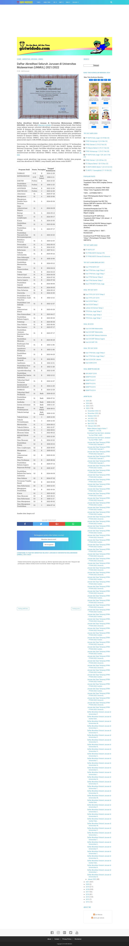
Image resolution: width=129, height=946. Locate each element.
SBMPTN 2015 (90, 387)
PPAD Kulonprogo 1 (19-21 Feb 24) (97, 151)
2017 (88, 892)
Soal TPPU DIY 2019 (92, 298)
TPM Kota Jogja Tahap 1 (93, 318)
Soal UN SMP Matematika (94, 332)
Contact (56, 939)
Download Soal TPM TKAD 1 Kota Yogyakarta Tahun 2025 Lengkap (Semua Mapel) (98, 183)
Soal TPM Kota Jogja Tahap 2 (95, 270)
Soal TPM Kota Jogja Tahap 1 (95, 274)
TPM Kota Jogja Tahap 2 (93, 315)
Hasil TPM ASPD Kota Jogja (94, 284)
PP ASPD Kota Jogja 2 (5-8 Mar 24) (97, 138)
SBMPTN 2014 (90, 390)
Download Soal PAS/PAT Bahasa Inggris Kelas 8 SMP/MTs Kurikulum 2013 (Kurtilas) (97, 225)
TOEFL (39, 2)
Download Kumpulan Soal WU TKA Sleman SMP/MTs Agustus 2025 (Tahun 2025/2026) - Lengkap (97, 203)
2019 (88, 887)
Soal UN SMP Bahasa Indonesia (96, 335)
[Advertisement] (64, 22)
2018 (88, 889)
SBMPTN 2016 (90, 384)
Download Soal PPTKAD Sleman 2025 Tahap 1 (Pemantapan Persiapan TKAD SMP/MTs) (97, 238)
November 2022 (93, 413)
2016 (88, 894)
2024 (88, 403)
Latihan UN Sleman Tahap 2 (94, 308)
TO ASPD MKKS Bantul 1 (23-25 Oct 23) (98, 167)
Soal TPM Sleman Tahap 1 (94, 280)
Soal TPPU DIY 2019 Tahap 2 (95, 294)
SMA (67, 2)
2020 (88, 884)
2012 (88, 902)
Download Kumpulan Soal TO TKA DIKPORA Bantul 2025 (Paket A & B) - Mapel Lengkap (96, 211)
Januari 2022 (92, 879)
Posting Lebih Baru (23, 609)
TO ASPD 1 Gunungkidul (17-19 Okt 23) (98, 170)
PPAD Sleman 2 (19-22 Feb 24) (95, 144)
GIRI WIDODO (68, 944)
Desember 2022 (93, 411)
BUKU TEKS (47, 2)
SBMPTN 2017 (90, 380)
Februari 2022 (92, 426)
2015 (88, 897)
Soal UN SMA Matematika (94, 329)
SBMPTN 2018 (90, 377)
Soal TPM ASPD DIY (92, 267)
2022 (88, 408)
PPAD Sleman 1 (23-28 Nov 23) (96, 160)
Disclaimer (78, 939)
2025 (88, 401)
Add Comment (25, 71)
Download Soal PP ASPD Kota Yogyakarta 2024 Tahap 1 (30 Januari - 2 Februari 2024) (98, 218)
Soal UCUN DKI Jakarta (93, 359)
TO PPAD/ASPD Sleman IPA (95, 253)
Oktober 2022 (92, 416)
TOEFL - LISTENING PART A (93, 193)
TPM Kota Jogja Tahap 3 (93, 311)
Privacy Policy (67, 939)
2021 (88, 882)
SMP (60, 2)
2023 (88, 406)
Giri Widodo (98, 915)
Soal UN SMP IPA (91, 342)
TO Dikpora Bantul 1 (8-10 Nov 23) (96, 164)
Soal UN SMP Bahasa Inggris (95, 339)
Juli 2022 (91, 418)
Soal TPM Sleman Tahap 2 (94, 277)
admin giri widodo (98, 918)
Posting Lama (76, 609)
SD (54, 2)
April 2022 (91, 423)
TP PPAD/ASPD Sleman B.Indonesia (97, 256)
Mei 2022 (91, 421)
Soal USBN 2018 (91, 363)
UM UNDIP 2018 (91, 373)
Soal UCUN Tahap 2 (91, 304)
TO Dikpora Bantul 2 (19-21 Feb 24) (97, 148)
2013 (88, 899)
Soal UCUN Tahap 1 (91, 301)
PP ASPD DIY (90, 250)
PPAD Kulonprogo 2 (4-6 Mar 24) (96, 141)
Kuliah (75, 2)
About (49, 939)
